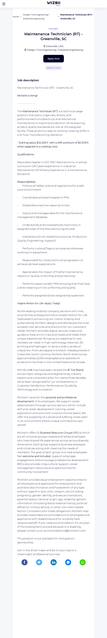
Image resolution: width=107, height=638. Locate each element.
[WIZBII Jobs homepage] (53, 4)
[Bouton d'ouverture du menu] (3, 4)
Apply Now (48, 120)
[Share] (83, 71)
